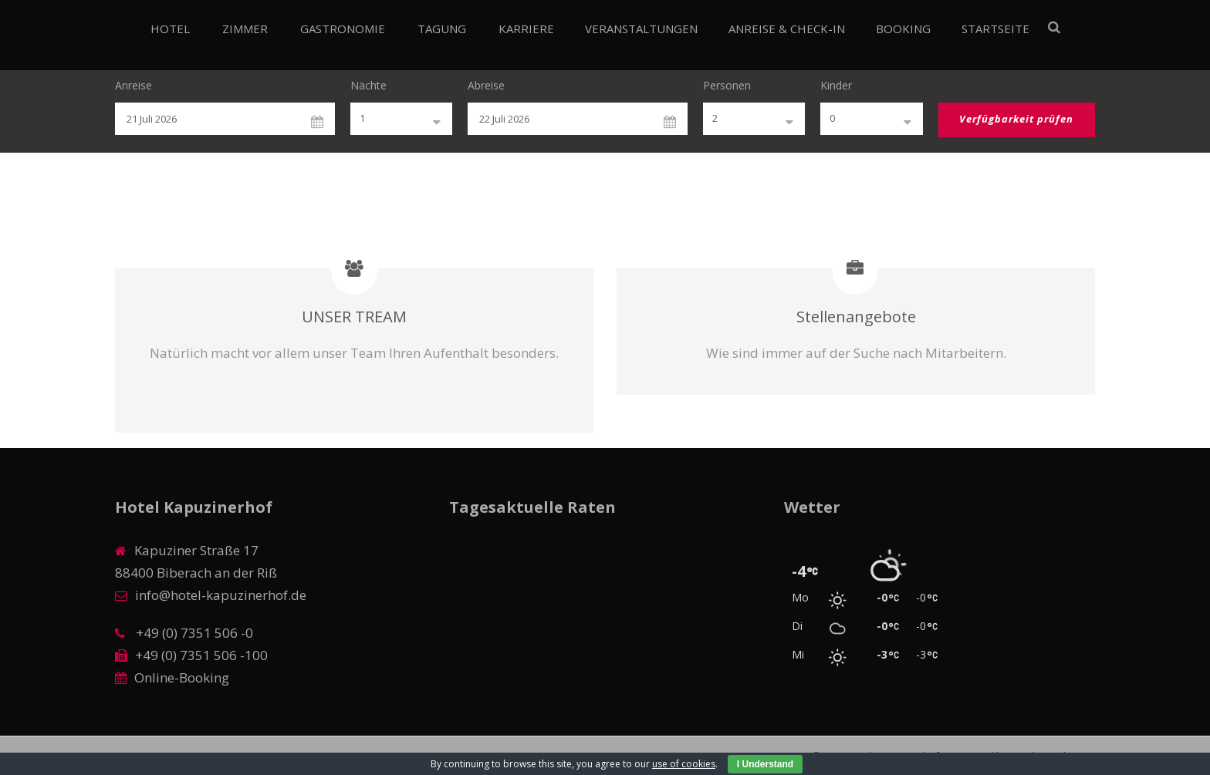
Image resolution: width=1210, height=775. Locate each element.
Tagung (441, 28)
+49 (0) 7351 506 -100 (201, 655)
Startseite (995, 28)
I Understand (765, 764)
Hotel (170, 28)
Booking (903, 28)
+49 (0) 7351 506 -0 (193, 633)
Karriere (526, 28)
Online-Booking (181, 677)
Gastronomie (342, 28)
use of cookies (683, 763)
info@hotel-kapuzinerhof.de (220, 595)
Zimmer (245, 28)
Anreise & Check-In (786, 28)
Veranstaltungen (641, 28)
